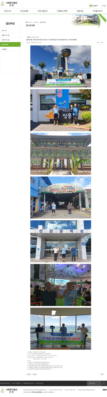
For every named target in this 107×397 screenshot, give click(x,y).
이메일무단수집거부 (28, 383)
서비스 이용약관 (16, 383)
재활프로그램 (5, 35)
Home (30, 22)
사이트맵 (103, 5)
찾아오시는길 (39, 383)
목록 (102, 374)
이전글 (28, 374)
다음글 (34, 374)
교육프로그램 (5, 40)
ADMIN (104, 389)
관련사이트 (92, 383)
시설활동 (4, 49)
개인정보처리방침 (5, 383)
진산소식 (4, 30)
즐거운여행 (4, 44)
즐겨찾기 (95, 5)
